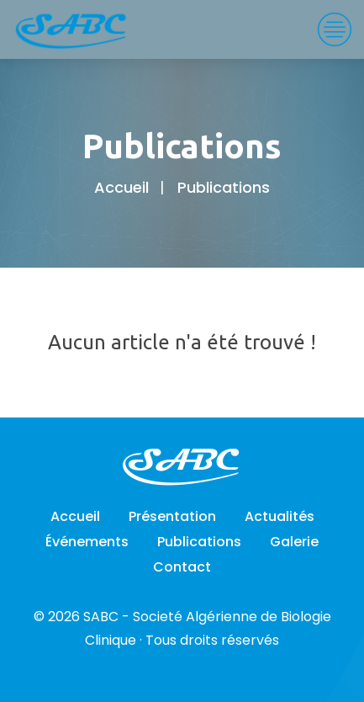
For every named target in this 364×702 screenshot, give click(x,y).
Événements (87, 541)
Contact (182, 567)
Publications (199, 541)
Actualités (279, 516)
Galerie (294, 541)
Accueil (121, 187)
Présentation (172, 516)
